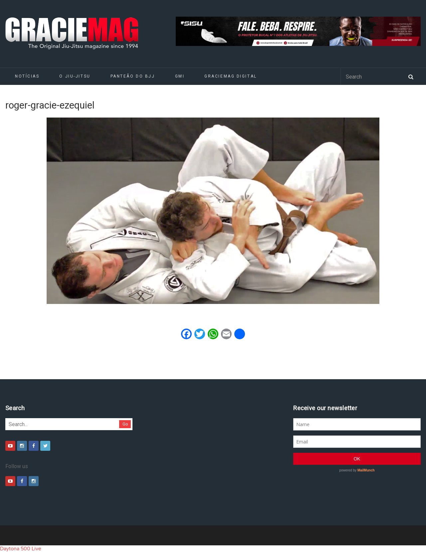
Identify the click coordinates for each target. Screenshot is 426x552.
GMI (180, 76)
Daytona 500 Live (20, 548)
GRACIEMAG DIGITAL (230, 76)
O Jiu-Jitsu (74, 76)
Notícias (27, 76)
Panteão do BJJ (132, 76)
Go (125, 423)
